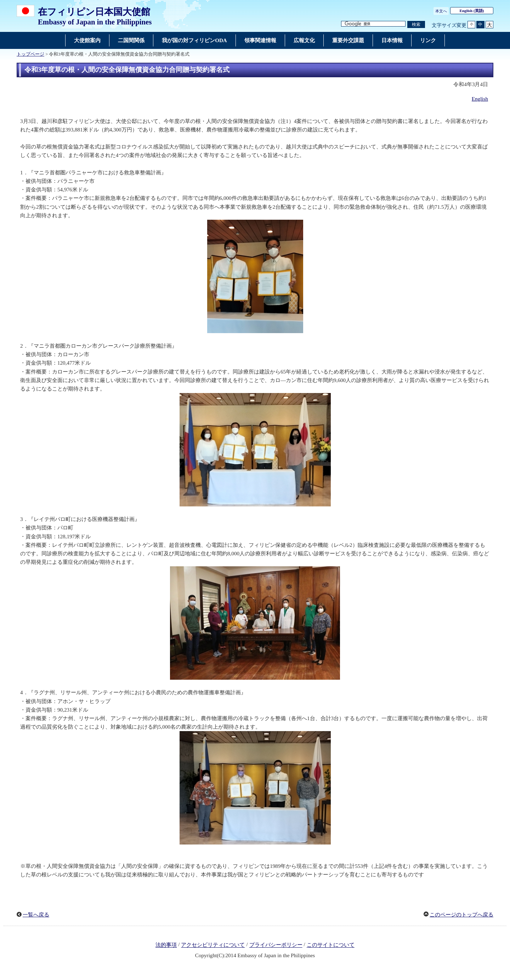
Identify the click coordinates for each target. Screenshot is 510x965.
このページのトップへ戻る (461, 915)
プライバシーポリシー (275, 945)
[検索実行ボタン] (416, 24)
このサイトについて (331, 945)
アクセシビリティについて (213, 945)
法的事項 (166, 945)
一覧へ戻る (36, 915)
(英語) (472, 11)
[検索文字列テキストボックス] (373, 24)
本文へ (441, 11)
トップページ (30, 54)
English (480, 99)
